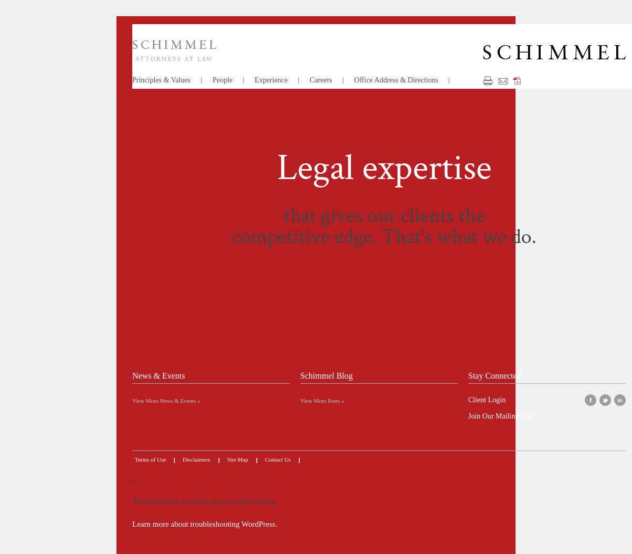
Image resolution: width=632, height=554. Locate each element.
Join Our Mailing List (500, 416)
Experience (271, 80)
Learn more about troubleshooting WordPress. (204, 524)
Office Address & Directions (396, 80)
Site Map (237, 459)
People (223, 80)
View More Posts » (322, 401)
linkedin (620, 400)
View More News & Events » (166, 401)
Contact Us (278, 459)
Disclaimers (196, 459)
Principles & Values (161, 80)
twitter (605, 400)
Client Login (486, 400)
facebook (590, 400)
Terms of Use (150, 459)
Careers (321, 80)
